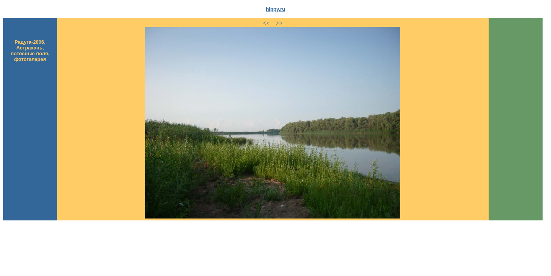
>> (279, 23)
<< (266, 23)
